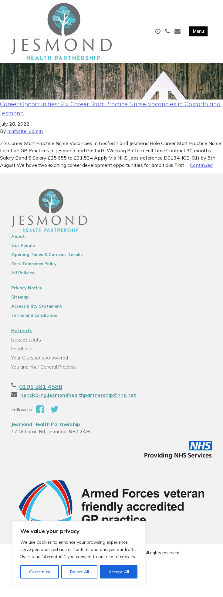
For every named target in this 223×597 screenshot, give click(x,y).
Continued (201, 165)
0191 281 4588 (40, 386)
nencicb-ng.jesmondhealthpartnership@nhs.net (78, 395)
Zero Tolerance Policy (34, 263)
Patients (21, 330)
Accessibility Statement (36, 306)
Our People (23, 245)
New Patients (26, 339)
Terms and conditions (34, 315)
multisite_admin (25, 131)
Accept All (119, 572)
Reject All (79, 572)
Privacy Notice (26, 288)
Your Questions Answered (39, 358)
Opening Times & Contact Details (47, 254)
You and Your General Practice (43, 367)
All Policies (22, 272)
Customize (39, 572)
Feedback (21, 349)
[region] (79, 553)
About (18, 236)
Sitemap (20, 297)
